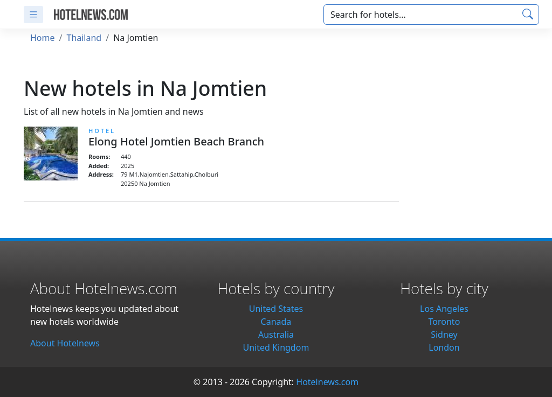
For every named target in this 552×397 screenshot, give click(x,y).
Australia (276, 334)
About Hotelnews (65, 343)
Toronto (444, 322)
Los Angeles (444, 309)
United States (276, 309)
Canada (276, 322)
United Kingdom (276, 347)
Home (42, 38)
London (444, 347)
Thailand (83, 38)
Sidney (444, 334)
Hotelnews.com (327, 382)
